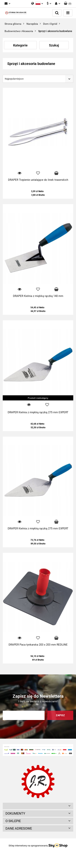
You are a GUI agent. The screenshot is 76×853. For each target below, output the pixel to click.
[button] (67, 3)
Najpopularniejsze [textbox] (14, 78)
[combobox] (38, 79)
